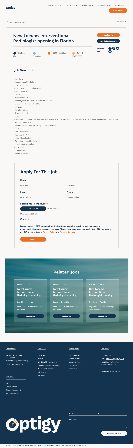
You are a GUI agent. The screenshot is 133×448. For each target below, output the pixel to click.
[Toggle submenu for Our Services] (60, 5)
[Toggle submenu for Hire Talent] (76, 5)
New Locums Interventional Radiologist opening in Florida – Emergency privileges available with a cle (30, 292)
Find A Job (42, 348)
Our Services (11, 348)
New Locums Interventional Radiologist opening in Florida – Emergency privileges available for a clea (66, 292)
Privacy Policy (49, 232)
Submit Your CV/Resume (34, 204)
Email (23, 192)
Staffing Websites (67, 446)
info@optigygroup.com (115, 358)
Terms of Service (67, 232)
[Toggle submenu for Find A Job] (92, 5)
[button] (108, 35)
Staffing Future (81, 446)
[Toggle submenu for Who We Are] (109, 5)
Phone (70, 192)
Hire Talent (10, 376)
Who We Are (74, 348)
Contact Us (105, 348)
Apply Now (30, 316)
